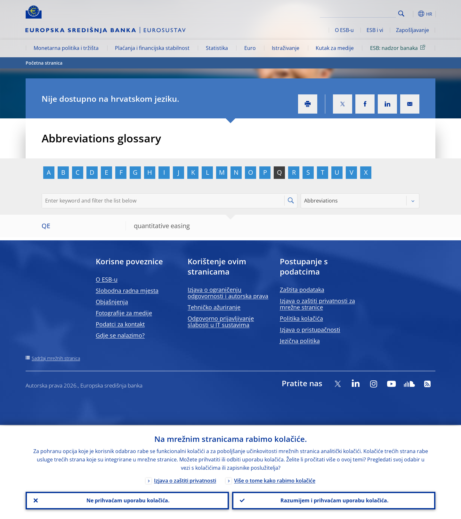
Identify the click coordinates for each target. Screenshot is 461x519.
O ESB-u (344, 30)
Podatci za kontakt (120, 324)
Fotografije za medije (124, 313)
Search (401, 13)
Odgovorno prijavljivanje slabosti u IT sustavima (221, 322)
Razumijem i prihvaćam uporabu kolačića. (334, 500)
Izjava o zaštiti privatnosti (185, 479)
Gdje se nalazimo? (120, 335)
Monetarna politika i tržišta (66, 48)
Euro (250, 48)
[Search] (364, 13)
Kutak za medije (335, 48)
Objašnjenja (112, 302)
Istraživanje (285, 48)
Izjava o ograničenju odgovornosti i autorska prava (228, 293)
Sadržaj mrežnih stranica (56, 358)
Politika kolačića (301, 318)
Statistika (217, 48)
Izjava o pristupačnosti (310, 329)
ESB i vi (375, 30)
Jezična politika (300, 341)
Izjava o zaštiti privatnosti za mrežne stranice (317, 304)
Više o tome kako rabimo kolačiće (274, 479)
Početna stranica (44, 63)
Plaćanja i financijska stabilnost (152, 48)
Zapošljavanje (412, 30)
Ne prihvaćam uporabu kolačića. (127, 500)
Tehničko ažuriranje (214, 307)
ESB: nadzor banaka (398, 48)
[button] (413, 13)
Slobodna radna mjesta (127, 290)
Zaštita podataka (302, 289)
